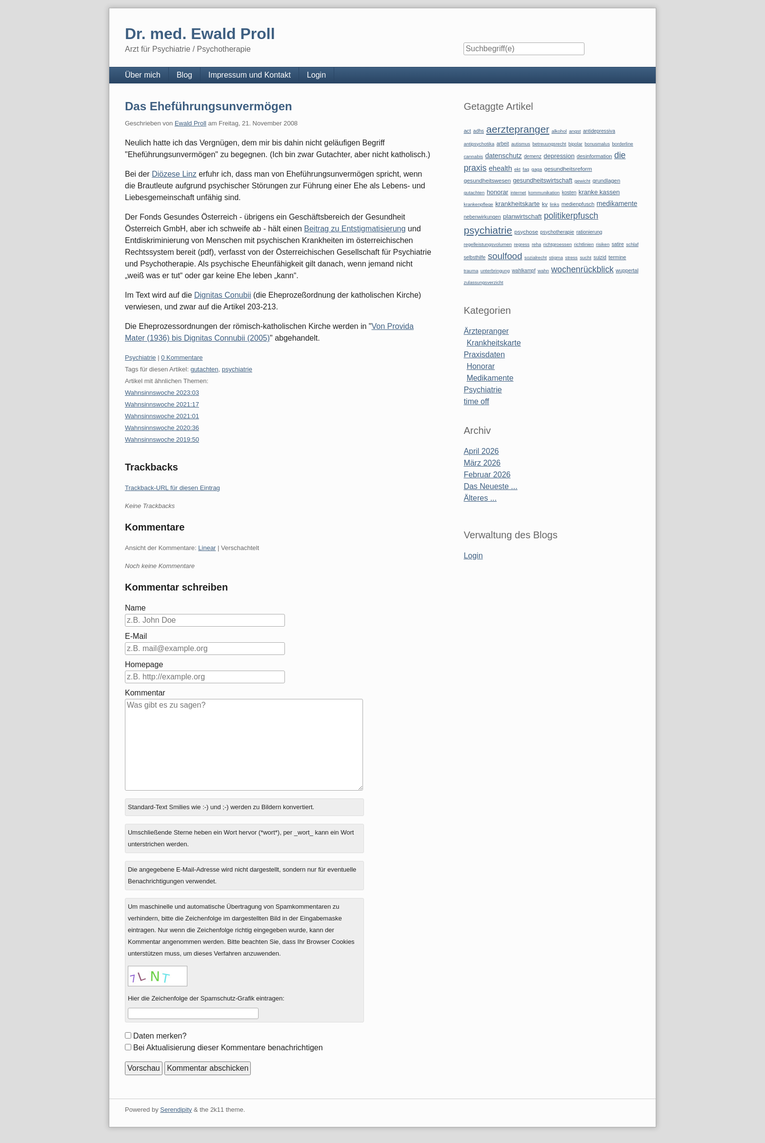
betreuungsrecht (549, 143)
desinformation (594, 156)
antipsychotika (478, 143)
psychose (526, 232)
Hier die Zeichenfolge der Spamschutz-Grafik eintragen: (206, 998)
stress (571, 257)
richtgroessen (558, 244)
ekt (517, 169)
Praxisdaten (484, 354)
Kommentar (145, 693)
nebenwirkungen (482, 217)
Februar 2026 (486, 474)
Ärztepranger (486, 331)
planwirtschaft (522, 216)
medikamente (617, 203)
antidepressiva (599, 131)
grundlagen (606, 181)
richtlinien (584, 244)
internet (518, 192)
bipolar (575, 143)
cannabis (473, 156)
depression (559, 156)
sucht (585, 257)
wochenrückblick (582, 269)
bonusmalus (597, 143)
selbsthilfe (474, 257)
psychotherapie (557, 232)
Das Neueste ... (490, 486)
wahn (543, 270)
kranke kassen (599, 192)
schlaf (632, 244)
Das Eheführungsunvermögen (208, 106)
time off (476, 401)
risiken (603, 244)
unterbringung (495, 270)
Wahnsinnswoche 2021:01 (162, 416)
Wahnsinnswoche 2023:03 (162, 392)
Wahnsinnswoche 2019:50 (162, 439)
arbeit (503, 143)
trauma (470, 270)
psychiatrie (237, 369)
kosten (569, 192)
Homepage (144, 664)
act (467, 131)
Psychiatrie (140, 357)
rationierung (589, 232)
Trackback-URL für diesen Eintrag (172, 487)
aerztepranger (517, 129)
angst (575, 131)
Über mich (143, 75)
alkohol (558, 131)
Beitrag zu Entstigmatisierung (354, 229)
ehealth (500, 168)
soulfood (505, 256)
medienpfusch (578, 204)
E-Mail (136, 636)
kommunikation (544, 192)
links (554, 204)
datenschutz (503, 156)
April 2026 (481, 451)
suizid (600, 257)
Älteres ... (480, 498)
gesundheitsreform (568, 168)
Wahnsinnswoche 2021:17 (162, 404)
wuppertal (627, 270)
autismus (520, 143)
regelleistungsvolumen (487, 244)
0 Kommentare (181, 357)
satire (618, 244)
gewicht (582, 181)
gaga (536, 169)
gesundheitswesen (487, 180)
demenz (533, 156)
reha (536, 244)
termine (617, 257)
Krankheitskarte (493, 343)
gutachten (204, 369)
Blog (184, 75)
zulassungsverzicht (483, 282)
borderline (622, 143)
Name (135, 608)
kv (545, 204)
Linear (207, 547)
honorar (497, 192)
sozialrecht (535, 257)
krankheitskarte (517, 203)
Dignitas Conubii (222, 295)
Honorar (480, 366)
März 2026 (482, 463)
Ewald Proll (190, 123)
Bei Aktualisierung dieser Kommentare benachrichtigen (228, 1047)
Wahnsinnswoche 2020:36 (162, 427)
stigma (556, 257)
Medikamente (489, 378)
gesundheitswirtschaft (542, 180)
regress (521, 244)
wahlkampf (523, 270)
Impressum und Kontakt (249, 75)
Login (316, 75)
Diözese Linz (174, 174)
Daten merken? (159, 1036)
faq (526, 169)
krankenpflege (478, 204)
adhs (478, 131)
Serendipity (176, 1109)
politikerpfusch (571, 216)
